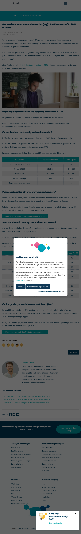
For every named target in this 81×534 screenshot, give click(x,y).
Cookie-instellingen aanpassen (50, 291)
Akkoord (20, 286)
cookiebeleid (20, 280)
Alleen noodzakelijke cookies (37, 286)
